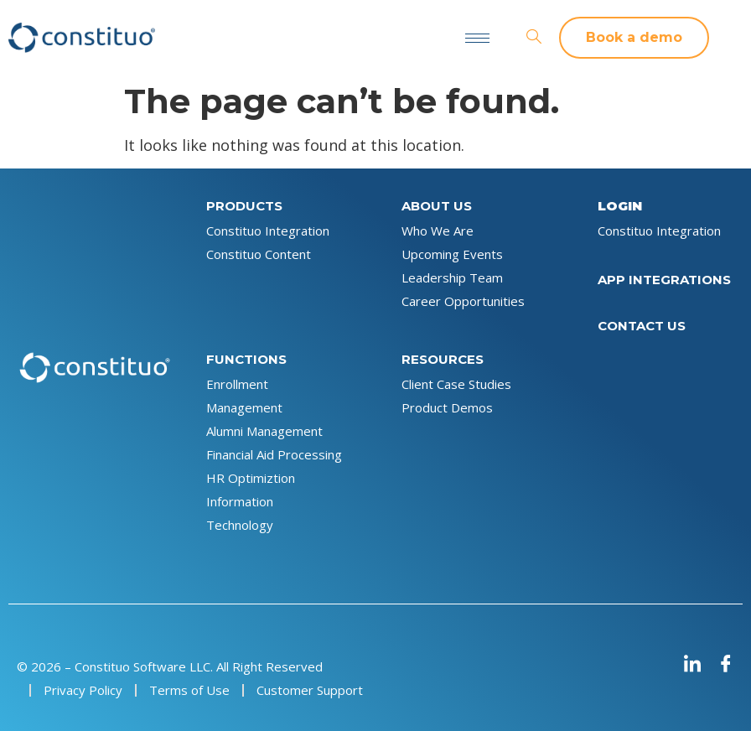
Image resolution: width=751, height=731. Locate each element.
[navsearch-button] (534, 37)
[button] (634, 38)
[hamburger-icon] (477, 38)
